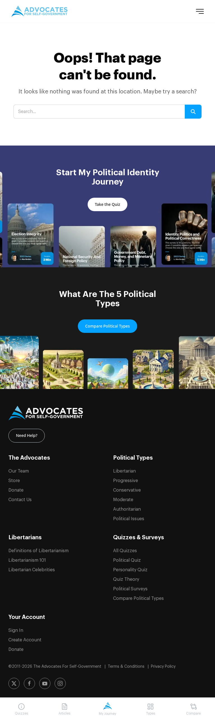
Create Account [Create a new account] (24, 638)
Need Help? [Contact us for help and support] (26, 434)
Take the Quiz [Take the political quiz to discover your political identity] (107, 204)
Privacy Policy (163, 665)
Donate (16, 488)
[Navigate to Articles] (64, 709)
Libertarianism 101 (27, 558)
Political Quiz (127, 558)
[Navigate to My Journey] (107, 709)
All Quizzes (125, 549)
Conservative (127, 488)
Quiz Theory (126, 577)
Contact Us (20, 498)
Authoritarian (127, 507)
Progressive (125, 478)
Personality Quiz (130, 568)
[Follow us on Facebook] (29, 681)
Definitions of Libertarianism (38, 549)
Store (14, 478)
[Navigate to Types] (150, 709)
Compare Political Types (138, 596)
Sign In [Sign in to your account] (15, 628)
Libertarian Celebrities (31, 568)
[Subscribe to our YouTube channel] (44, 681)
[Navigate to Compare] (193, 709)
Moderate (123, 498)
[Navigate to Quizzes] (21, 709)
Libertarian (124, 469)
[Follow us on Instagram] (60, 681)
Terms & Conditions (127, 665)
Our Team (18, 469)
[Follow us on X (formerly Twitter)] (14, 681)
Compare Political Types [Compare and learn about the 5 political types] (107, 326)
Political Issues (128, 517)
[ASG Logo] (107, 413)
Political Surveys (130, 587)
